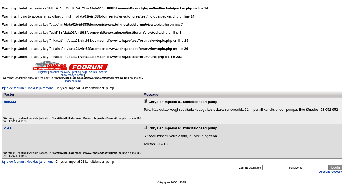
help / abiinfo (89, 72)
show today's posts (72, 75)
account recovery (60, 72)
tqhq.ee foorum (13, 88)
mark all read (73, 80)
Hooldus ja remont (40, 88)
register (42, 72)
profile (76, 72)
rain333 (10, 102)
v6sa (8, 128)
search (103, 72)
